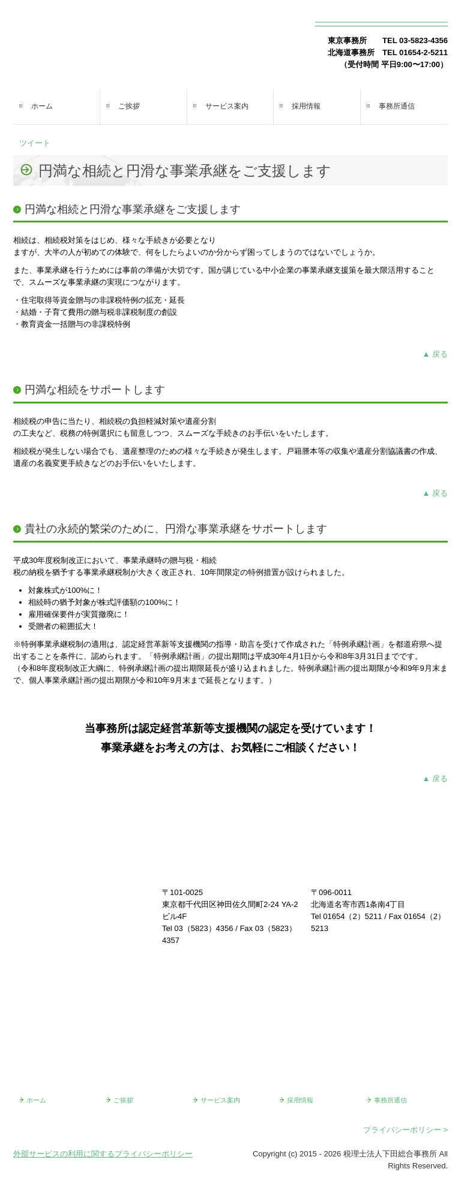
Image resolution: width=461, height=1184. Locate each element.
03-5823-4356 (423, 40)
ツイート (34, 142)
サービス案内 (227, 106)
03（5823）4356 (203, 928)
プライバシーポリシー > (405, 1129)
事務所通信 (397, 106)
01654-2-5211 (423, 52)
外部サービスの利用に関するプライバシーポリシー (103, 1153)
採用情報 (306, 106)
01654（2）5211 (352, 916)
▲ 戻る (435, 354)
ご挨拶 (129, 106)
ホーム (42, 106)
